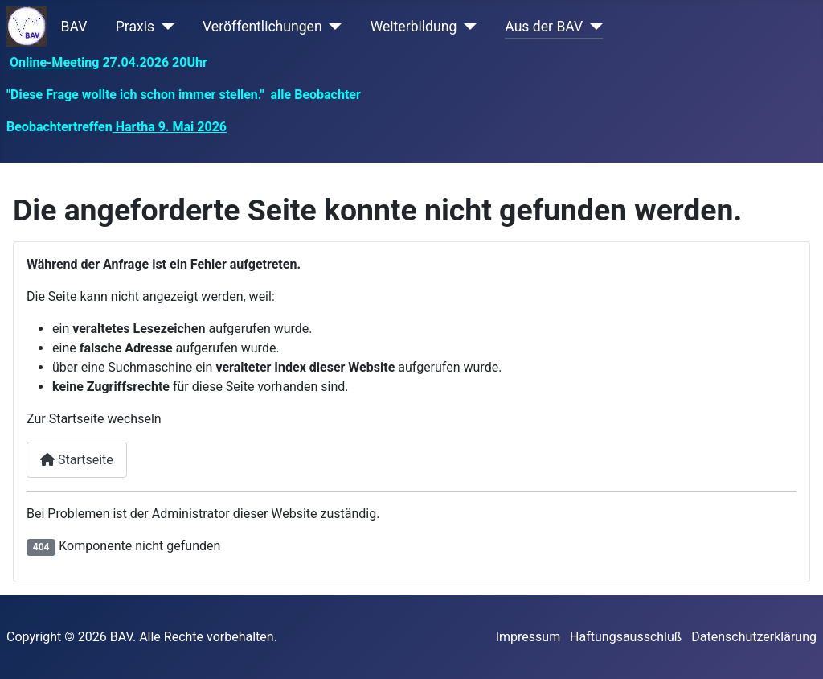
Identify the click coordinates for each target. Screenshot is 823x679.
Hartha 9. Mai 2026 (170, 126)
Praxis (135, 27)
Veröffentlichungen (262, 27)
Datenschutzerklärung (754, 636)
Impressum (528, 636)
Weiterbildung (414, 27)
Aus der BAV (544, 27)
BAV (74, 27)
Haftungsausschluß (626, 636)
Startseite (76, 459)
